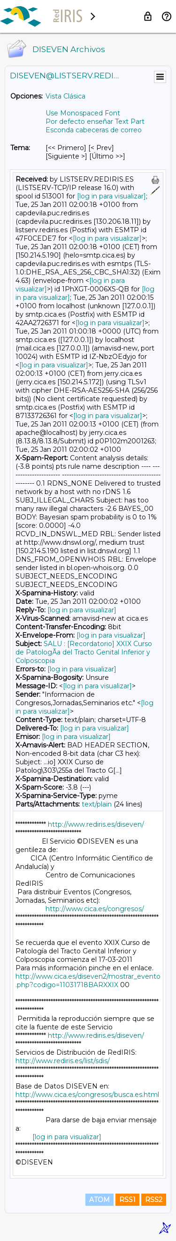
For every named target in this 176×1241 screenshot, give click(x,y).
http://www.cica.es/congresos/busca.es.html (87, 1094)
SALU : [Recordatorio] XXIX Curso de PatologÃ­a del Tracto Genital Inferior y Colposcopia (83, 652)
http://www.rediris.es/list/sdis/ (62, 1061)
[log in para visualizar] (111, 196)
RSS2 (153, 1199)
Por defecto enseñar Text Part (95, 121)
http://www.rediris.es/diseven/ (96, 824)
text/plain (97, 804)
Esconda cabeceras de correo (94, 130)
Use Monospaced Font (83, 113)
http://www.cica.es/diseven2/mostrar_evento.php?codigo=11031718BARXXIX (88, 980)
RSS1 (127, 1199)
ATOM (99, 1199)
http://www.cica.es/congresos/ (95, 909)
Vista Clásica (65, 96)
